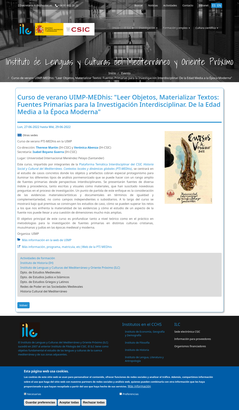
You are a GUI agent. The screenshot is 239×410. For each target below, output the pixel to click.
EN (219, 5)
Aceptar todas (69, 404)
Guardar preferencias (40, 404)
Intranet (203, 5)
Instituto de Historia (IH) (36, 263)
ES (213, 5)
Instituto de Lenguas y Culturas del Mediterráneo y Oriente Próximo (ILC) (70, 268)
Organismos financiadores (190, 346)
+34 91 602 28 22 (68, 5)
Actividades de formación (37, 258)
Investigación (148, 28)
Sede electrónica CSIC (187, 331)
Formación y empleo (176, 28)
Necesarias (34, 395)
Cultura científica (207, 28)
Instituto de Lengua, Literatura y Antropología (144, 359)
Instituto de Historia (137, 350)
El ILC (129, 28)
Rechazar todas (94, 404)
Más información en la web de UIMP (46, 240)
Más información (139, 388)
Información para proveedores (192, 339)
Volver (23, 305)
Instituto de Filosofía (137, 342)
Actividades (170, 5)
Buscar (138, 5)
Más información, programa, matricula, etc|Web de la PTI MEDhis (67, 247)
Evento (125, 73)
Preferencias (131, 395)
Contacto (187, 5)
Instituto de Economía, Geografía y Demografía (145, 333)
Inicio (116, 28)
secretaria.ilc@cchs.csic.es (36, 5)
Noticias (153, 5)
